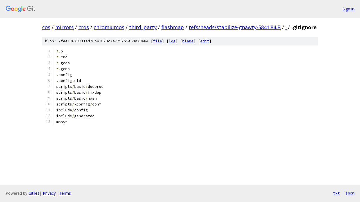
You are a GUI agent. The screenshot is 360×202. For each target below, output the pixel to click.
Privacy (49, 193)
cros (83, 27)
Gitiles (33, 193)
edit (204, 41)
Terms (65, 193)
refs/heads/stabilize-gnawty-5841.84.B (235, 27)
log (172, 41)
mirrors (64, 27)
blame (188, 41)
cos (46, 27)
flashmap (172, 27)
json (349, 193)
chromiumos (109, 27)
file (157, 41)
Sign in (348, 9)
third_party (143, 27)
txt (336, 193)
